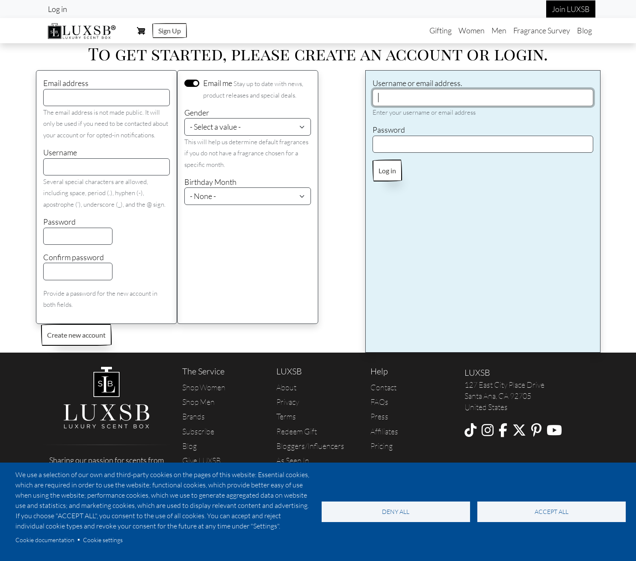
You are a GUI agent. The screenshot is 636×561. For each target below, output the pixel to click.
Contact (383, 387)
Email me (217, 83)
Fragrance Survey (541, 30)
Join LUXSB (571, 9)
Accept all (551, 511)
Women (472, 30)
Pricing (381, 446)
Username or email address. (417, 83)
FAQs (379, 402)
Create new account (76, 335)
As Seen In (292, 460)
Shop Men (198, 402)
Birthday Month (210, 182)
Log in (57, 9)
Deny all (395, 511)
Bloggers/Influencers (310, 446)
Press (379, 416)
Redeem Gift (296, 431)
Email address (66, 83)
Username (60, 152)
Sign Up (169, 31)
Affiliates (384, 431)
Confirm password (73, 257)
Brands (193, 416)
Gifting (440, 30)
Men (498, 30)
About (286, 387)
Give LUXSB (201, 460)
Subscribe (198, 431)
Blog (584, 30)
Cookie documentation (44, 539)
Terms (286, 416)
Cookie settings (103, 539)
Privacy (287, 402)
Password (59, 221)
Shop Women (203, 387)
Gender (196, 112)
